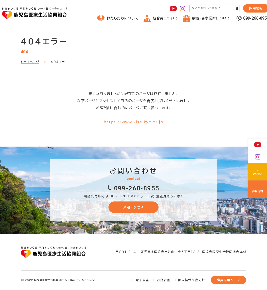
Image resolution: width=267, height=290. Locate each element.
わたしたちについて (118, 18)
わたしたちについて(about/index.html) (257, 172)
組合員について (161, 18)
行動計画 (163, 280)
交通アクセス (133, 207)
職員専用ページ (228, 280)
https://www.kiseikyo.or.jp (133, 122)
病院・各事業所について (206, 18)
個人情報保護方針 (191, 280)
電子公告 (142, 280)
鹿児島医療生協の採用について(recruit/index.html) (257, 189)
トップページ (30, 61)
